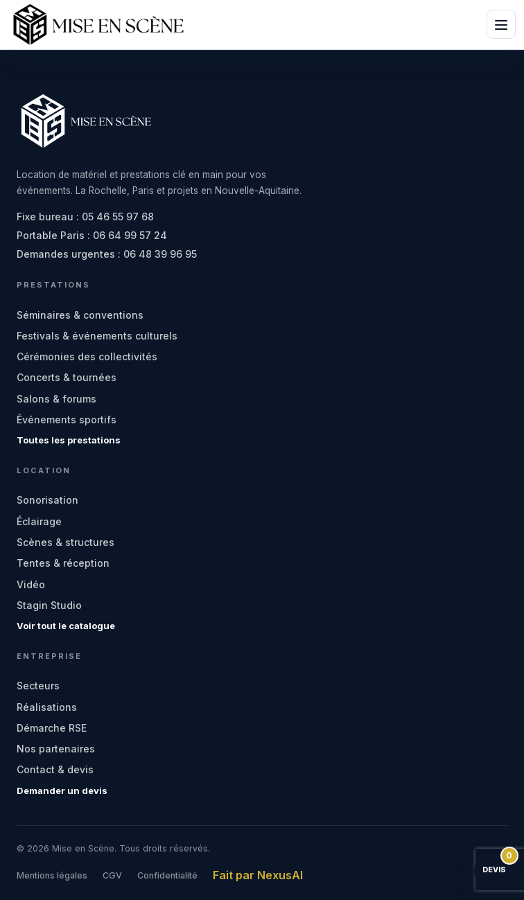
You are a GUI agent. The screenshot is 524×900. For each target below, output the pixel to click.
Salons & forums (56, 399)
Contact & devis (55, 769)
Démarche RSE (52, 728)
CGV (112, 875)
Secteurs (38, 685)
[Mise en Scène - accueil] (98, 24)
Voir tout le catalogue (66, 625)
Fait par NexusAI (258, 875)
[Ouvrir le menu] (501, 24)
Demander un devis (62, 790)
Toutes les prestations (69, 439)
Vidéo (31, 584)
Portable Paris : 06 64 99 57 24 (92, 235)
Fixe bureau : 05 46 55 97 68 (85, 216)
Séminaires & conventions (80, 315)
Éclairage (39, 521)
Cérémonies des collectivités (87, 356)
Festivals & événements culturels (97, 336)
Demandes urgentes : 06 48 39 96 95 (107, 254)
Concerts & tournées (66, 377)
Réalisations (47, 707)
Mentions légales (52, 875)
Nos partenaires (56, 749)
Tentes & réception (63, 563)
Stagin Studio (49, 605)
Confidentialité (167, 875)
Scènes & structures (65, 542)
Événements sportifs (66, 419)
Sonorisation (47, 500)
